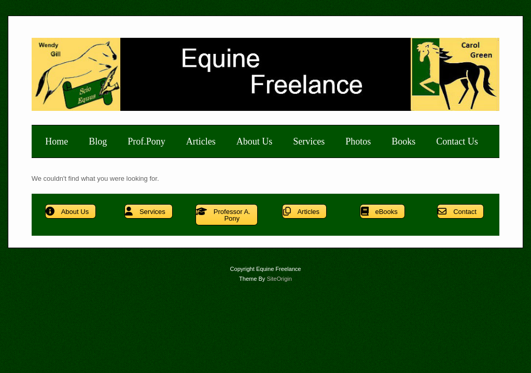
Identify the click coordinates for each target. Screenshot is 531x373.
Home (56, 141)
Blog (98, 141)
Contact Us (457, 141)
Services (309, 141)
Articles (201, 141)
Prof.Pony (146, 141)
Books (403, 141)
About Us (254, 141)
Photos (358, 141)
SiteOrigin (279, 279)
